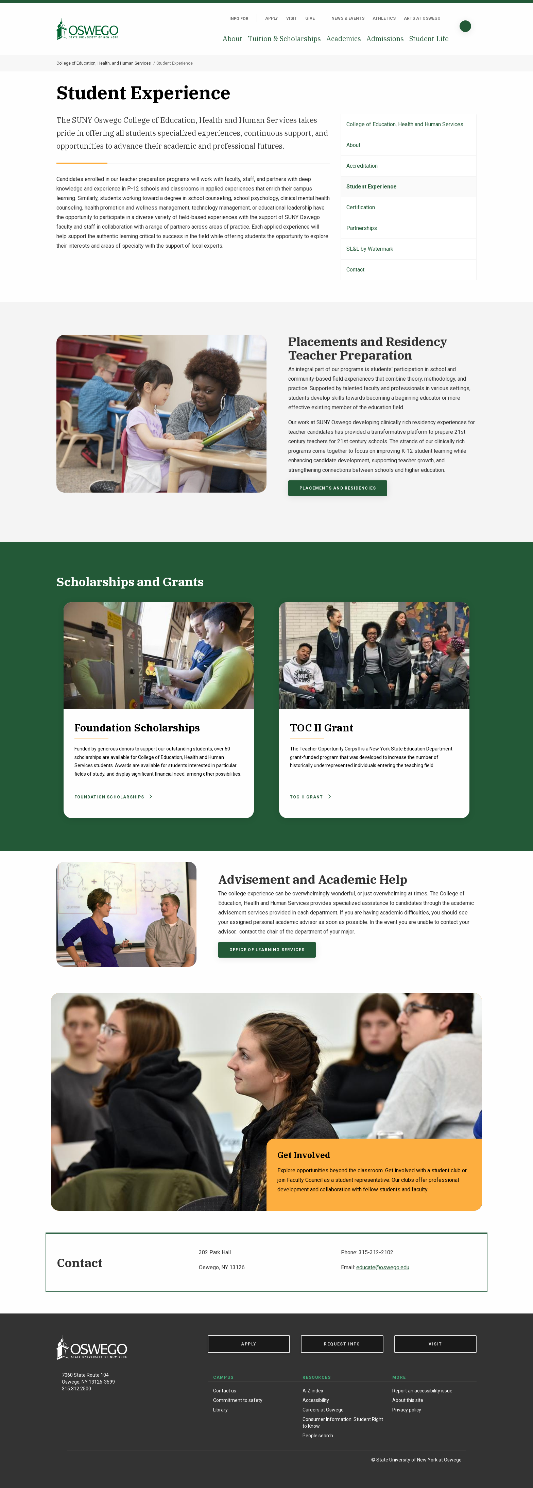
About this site (407, 1400)
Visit (291, 18)
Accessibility (316, 1400)
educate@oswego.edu (382, 1267)
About (232, 38)
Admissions (385, 38)
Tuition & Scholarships (284, 38)
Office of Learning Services (267, 949)
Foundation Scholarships (112, 796)
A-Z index (313, 1390)
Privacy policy (406, 1409)
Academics (343, 38)
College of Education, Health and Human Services (404, 124)
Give (310, 18)
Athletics (384, 18)
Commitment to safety (237, 1400)
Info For (238, 18)
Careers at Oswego (323, 1409)
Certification (360, 207)
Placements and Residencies (337, 488)
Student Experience (371, 186)
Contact (355, 269)
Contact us (224, 1390)
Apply (271, 18)
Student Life (429, 38)
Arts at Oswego (422, 18)
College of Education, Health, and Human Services (103, 63)
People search (318, 1435)
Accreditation (362, 166)
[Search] (465, 26)
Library (220, 1409)
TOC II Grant (309, 796)
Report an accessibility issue (422, 1390)
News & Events (347, 18)
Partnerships (361, 228)
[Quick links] (448, 18)
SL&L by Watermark (369, 249)
